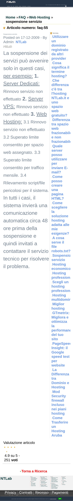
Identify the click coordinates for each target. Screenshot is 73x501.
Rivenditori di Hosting (44, 486)
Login (64, 482)
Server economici (34, 479)
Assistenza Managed (55, 488)
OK (60, 498)
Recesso (42, 493)
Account (29, 6)
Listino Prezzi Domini (55, 481)
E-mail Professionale (55, 485)
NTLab (21, 42)
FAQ (64, 479)
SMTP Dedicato (54, 487)
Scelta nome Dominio (55, 482)
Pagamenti (61, 493)
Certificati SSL (54, 484)
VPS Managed (33, 483)
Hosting (16, 6)
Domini (20, 6)
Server (8, 6)
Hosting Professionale (44, 479)
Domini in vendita (55, 480)
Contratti (25, 493)
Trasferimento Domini (55, 479)
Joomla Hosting (43, 483)
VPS (11, 6)
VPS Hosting (33, 484)
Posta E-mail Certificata (56, 486)
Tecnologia (24, 6)
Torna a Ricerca (35, 471)
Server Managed (33, 480)
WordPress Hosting (44, 482)
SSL (13, 6)
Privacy (9, 493)
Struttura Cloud (33, 486)
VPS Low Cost (33, 485)
